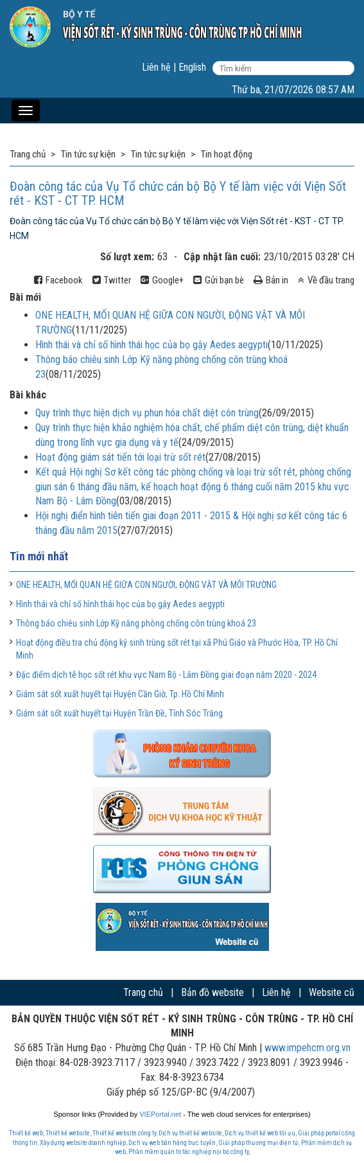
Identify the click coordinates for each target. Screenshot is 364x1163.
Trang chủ (143, 992)
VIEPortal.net (160, 1114)
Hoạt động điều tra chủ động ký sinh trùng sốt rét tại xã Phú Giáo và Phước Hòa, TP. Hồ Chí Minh (177, 649)
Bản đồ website (212, 992)
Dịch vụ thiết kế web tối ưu (260, 1133)
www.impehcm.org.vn (307, 1048)
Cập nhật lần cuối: (222, 257)
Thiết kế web (26, 1133)
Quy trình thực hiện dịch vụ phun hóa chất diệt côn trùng (147, 413)
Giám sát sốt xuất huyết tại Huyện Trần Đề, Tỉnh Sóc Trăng (119, 713)
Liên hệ (156, 67)
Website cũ (331, 992)
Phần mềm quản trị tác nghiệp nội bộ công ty (188, 1151)
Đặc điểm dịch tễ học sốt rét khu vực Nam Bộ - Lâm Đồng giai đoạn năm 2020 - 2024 (166, 675)
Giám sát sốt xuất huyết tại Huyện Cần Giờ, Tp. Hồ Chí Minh (120, 694)
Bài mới (25, 297)
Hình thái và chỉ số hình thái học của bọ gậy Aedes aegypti (151, 345)
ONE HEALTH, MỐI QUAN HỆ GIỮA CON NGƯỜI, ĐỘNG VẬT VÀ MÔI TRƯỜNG (146, 585)
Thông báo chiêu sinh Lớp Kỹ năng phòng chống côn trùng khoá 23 (136, 623)
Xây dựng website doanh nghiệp (83, 1142)
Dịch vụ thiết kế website (190, 1133)
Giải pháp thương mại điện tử (258, 1142)
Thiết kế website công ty (124, 1133)
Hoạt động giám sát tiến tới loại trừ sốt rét (120, 457)
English (192, 67)
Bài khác (28, 395)
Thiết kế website (68, 1133)
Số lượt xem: (127, 257)
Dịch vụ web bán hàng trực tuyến (172, 1142)
